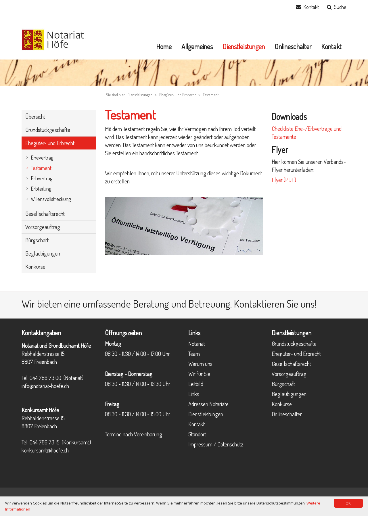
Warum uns (200, 363)
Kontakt (311, 7)
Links (193, 394)
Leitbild (195, 384)
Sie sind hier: (116, 94)
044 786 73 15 (45, 442)
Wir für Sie (199, 373)
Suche (340, 7)
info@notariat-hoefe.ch (45, 386)
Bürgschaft (283, 384)
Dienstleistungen (205, 414)
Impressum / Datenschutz (215, 444)
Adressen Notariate (208, 404)
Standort (197, 434)
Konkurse (282, 404)
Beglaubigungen (289, 394)
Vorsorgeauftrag (289, 373)
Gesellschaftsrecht (291, 363)
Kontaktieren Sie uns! (275, 303)
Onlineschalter (287, 414)
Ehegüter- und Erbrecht (177, 94)
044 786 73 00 (45, 377)
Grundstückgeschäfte (294, 343)
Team (194, 353)
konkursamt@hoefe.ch (45, 450)
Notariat (196, 343)
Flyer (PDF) (284, 179)
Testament (210, 94)
